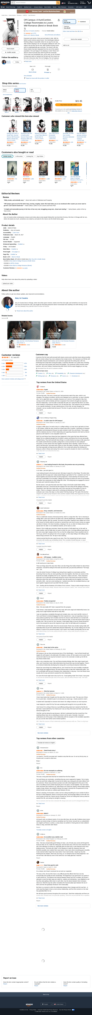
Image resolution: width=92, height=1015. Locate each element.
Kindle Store (4, 15)
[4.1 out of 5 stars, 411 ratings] (53, 140)
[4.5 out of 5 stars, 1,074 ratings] (26, 142)
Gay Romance (31, 15)
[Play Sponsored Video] (24, 330)
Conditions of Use (24, 1009)
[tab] (7, 90)
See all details (28, 75)
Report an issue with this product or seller (36, 78)
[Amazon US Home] (29, 1005)
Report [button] (49, 413)
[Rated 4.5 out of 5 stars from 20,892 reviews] (28, 345)
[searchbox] (35, 2)
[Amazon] (5, 2)
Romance (19, 15)
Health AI (19, 7)
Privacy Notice (32, 1009)
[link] (13, 136)
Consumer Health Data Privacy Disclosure (48, 1009)
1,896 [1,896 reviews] (48, 179)
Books (54, 7)
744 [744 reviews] (16, 179)
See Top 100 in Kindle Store (37, 259)
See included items (7, 94)
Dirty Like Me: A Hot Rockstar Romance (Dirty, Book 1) (28, 342)
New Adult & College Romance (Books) (21, 265)
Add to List (66, 45)
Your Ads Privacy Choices (65, 1009)
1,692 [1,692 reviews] (32, 179)
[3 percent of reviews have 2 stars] (14, 372)
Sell (85, 7)
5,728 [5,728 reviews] (79, 182)
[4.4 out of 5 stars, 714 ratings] (81, 142)
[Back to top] (46, 996)
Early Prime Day (10, 7)
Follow (17, 62)
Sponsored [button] (5, 318)
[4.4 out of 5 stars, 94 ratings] (39, 140)
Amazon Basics (38, 7)
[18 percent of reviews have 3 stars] (14, 369)
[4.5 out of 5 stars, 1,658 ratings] (68, 142)
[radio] (69, 21)
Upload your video (8, 283)
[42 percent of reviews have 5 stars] (14, 363)
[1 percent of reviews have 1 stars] (14, 375)
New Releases (62, 7)
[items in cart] (89, 2)
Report (5, 984)
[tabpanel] (46, 104)
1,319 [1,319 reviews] (63, 179)
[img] (7, 105)
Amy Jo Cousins (30, 31)
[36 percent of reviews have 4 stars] (14, 366)
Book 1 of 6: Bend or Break (31, 35)
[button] (2, 7)
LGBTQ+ (25, 15)
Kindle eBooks (12, 15)
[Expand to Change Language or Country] (51, 1004)
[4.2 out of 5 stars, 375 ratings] (11, 142)
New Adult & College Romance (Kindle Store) (22, 261)
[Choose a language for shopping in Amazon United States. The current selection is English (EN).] (63, 3)
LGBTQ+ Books (14, 263)
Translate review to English (43, 830)
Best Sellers (47, 7)
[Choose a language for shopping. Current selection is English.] (45, 1004)
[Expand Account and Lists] (78, 3)
